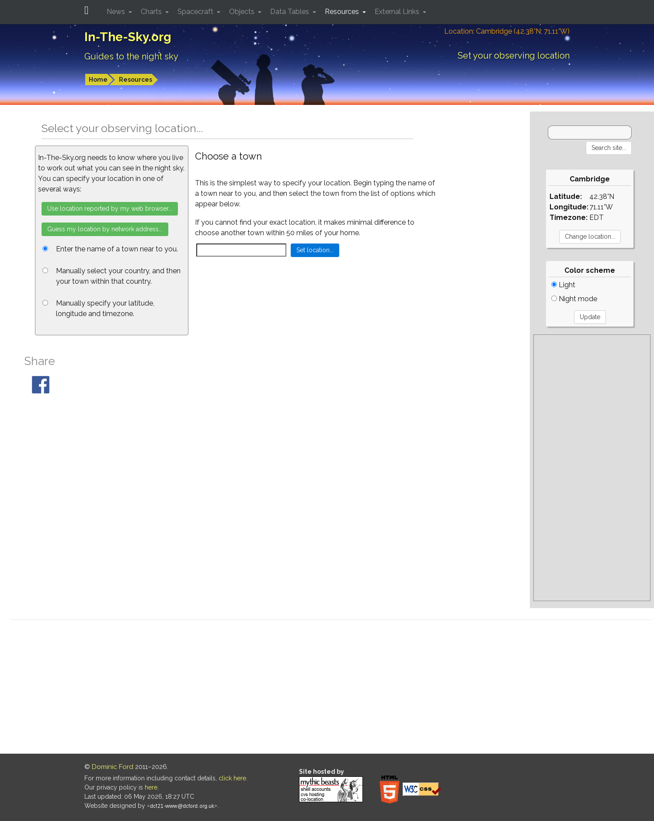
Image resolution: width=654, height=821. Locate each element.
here (151, 787)
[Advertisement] (592, 468)
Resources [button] (343, 11)
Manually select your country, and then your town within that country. (118, 276)
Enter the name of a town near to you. (117, 249)
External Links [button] (398, 11)
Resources (135, 79)
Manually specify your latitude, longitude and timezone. (105, 308)
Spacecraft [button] (196, 11)
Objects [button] (242, 11)
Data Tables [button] (290, 11)
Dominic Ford (112, 767)
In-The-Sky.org (127, 37)
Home (98, 79)
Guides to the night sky (131, 56)
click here (232, 778)
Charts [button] (152, 11)
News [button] (117, 11)
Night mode (574, 299)
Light (563, 285)
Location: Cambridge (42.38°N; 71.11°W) (507, 31)
